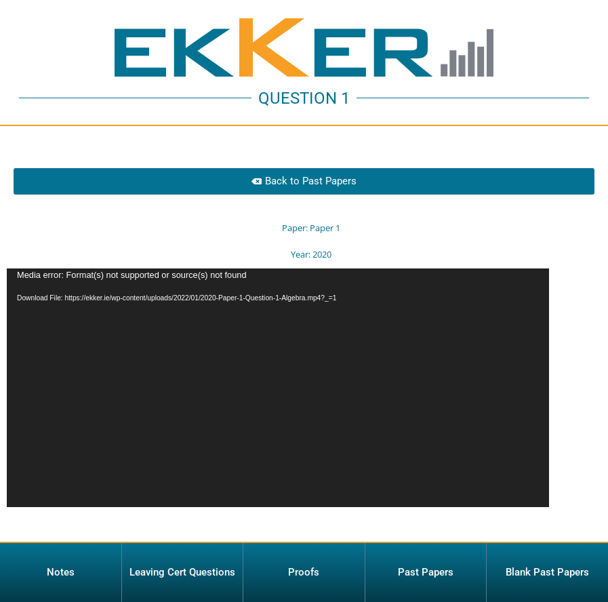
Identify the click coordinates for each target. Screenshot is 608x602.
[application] (278, 393)
